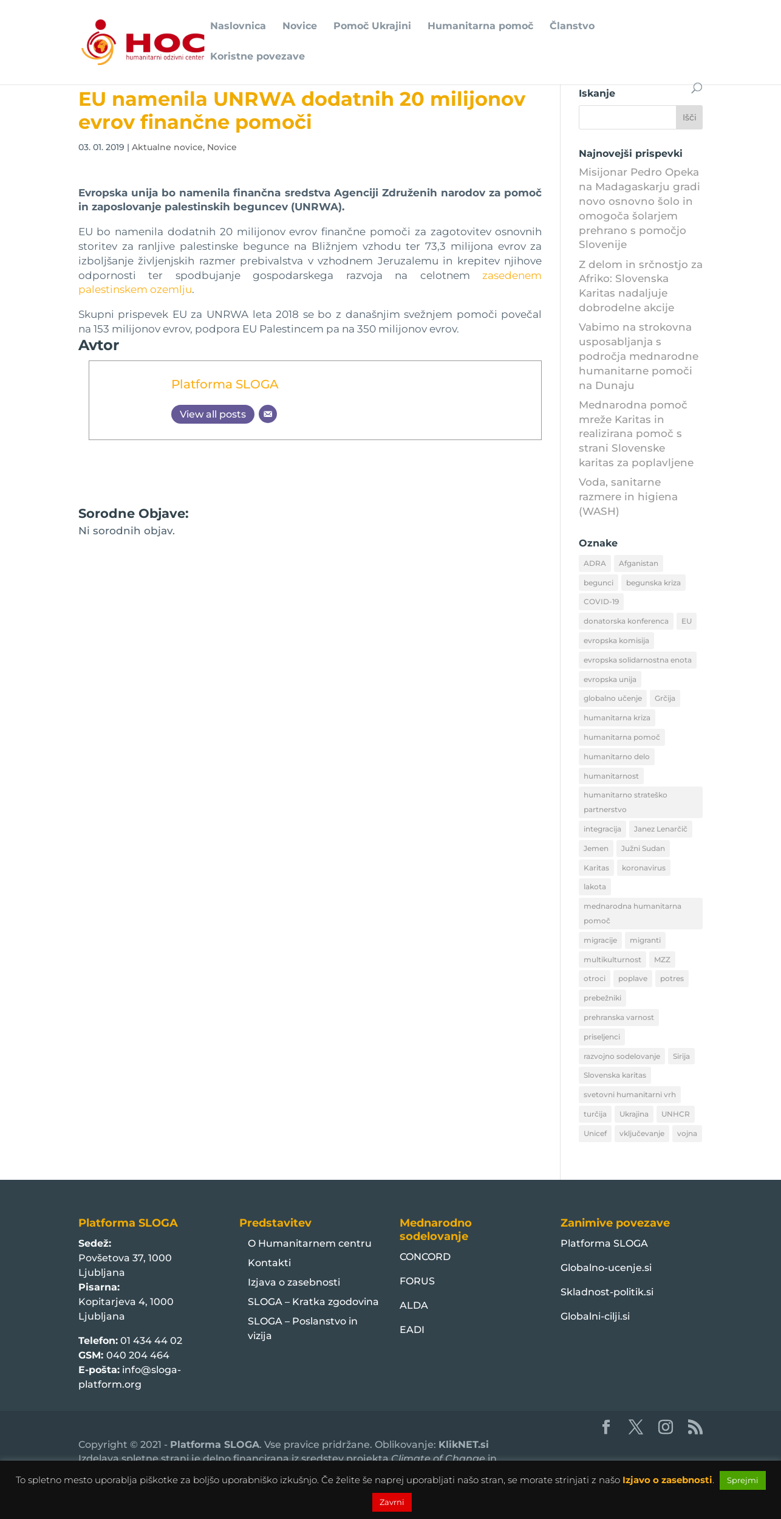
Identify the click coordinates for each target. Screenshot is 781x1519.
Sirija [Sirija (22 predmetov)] (681, 1056)
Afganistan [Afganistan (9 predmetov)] (638, 563)
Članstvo (572, 27)
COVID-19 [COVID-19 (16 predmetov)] (601, 601)
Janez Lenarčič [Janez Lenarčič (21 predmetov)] (660, 828)
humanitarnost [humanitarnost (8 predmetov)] (611, 775)
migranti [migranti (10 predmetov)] (645, 940)
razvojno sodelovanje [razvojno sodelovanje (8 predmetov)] (622, 1056)
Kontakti (269, 1263)
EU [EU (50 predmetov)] (686, 620)
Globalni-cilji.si (595, 1316)
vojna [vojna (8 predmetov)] (687, 1133)
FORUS (417, 1281)
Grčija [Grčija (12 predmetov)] (665, 698)
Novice (299, 27)
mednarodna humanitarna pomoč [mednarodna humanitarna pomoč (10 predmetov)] (632, 913)
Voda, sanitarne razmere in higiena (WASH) (628, 496)
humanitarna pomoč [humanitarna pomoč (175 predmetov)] (622, 737)
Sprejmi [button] (743, 1480)
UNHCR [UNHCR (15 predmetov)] (675, 1113)
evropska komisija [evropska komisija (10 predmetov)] (616, 640)
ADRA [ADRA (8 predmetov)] (595, 563)
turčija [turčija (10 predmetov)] (595, 1113)
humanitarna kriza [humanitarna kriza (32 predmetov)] (617, 717)
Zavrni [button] (392, 1502)
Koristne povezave (257, 57)
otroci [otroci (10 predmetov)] (594, 978)
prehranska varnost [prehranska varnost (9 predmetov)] (619, 1017)
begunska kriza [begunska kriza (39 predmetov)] (653, 582)
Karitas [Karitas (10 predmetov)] (596, 867)
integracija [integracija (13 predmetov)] (602, 828)
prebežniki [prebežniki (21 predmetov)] (602, 997)
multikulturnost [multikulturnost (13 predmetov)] (612, 959)
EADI (412, 1329)
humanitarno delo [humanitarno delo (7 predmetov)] (617, 756)
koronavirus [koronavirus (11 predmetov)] (644, 867)
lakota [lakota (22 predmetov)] (595, 886)
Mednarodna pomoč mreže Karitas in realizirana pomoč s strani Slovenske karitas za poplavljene (636, 434)
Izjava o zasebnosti (294, 1282)
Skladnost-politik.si (607, 1292)
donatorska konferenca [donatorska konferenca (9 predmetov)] (626, 620)
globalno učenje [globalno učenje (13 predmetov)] (613, 698)
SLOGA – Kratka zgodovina (313, 1301)
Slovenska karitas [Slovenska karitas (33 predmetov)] (615, 1075)
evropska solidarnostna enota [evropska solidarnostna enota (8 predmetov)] (638, 659)
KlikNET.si (463, 1444)
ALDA (414, 1305)
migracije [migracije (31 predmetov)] (600, 940)
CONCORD (425, 1256)
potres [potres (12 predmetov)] (672, 978)
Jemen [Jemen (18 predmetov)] (596, 848)
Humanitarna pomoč (480, 27)
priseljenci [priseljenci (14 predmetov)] (602, 1036)
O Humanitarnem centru (310, 1243)
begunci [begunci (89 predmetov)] (598, 582)
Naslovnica (238, 27)
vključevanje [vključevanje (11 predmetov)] (641, 1133)
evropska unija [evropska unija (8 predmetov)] (610, 679)
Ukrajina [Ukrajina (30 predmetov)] (634, 1113)
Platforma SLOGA (225, 383)
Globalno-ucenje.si (606, 1267)
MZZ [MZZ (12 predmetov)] (662, 959)
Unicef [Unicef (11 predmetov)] (595, 1133)
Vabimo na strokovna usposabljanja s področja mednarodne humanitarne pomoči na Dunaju (638, 356)
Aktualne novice (167, 147)
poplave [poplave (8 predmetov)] (632, 978)
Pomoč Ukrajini (372, 27)
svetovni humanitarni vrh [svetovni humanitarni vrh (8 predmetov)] (630, 1094)
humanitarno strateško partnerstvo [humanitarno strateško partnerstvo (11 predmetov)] (625, 802)
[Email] (268, 414)
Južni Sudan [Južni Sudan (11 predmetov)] (643, 848)
